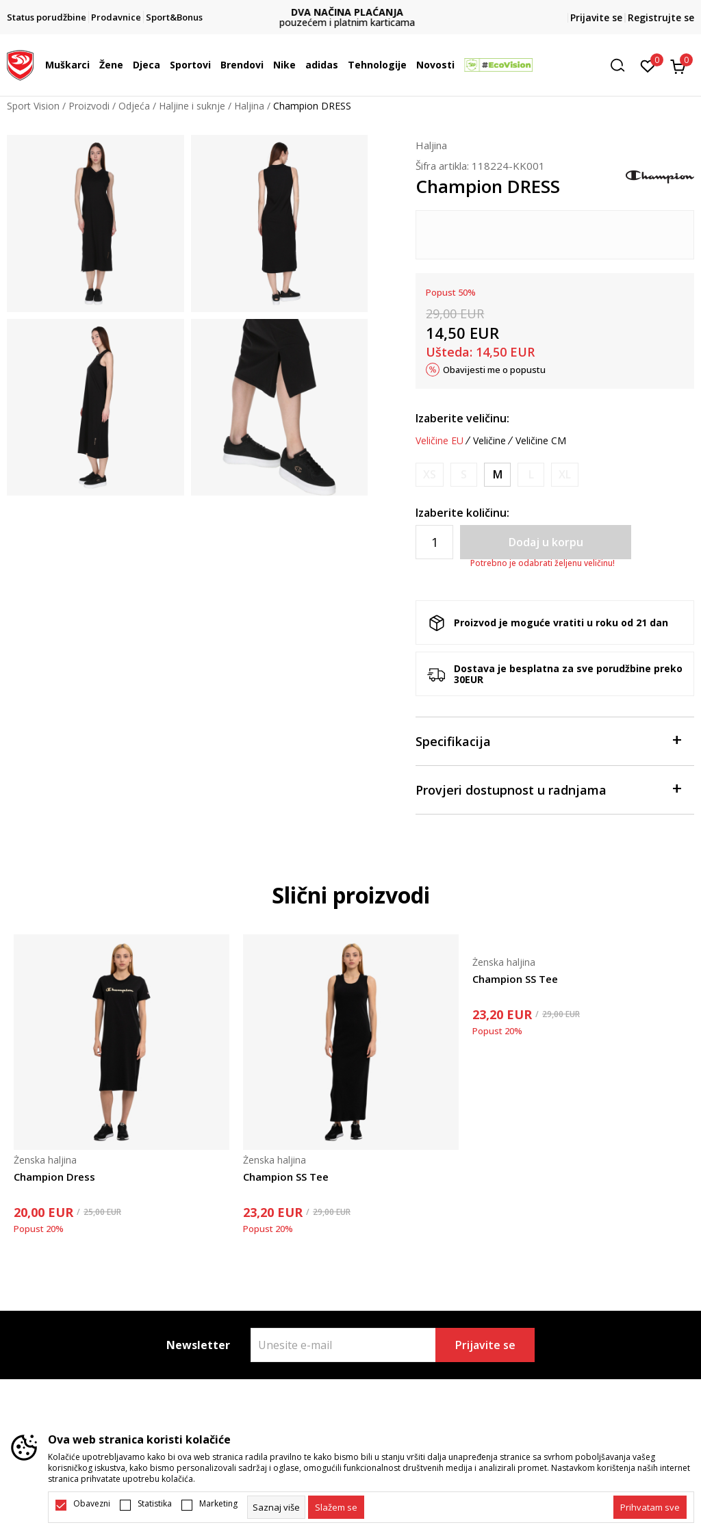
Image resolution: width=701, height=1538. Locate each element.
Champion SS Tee (286, 1176)
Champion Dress (54, 1176)
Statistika (155, 1504)
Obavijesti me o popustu (494, 369)
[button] (622, 65)
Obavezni (91, 1504)
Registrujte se (661, 17)
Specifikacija (548, 740)
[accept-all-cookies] (650, 1507)
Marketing (218, 1504)
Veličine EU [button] (439, 440)
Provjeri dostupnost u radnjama (548, 789)
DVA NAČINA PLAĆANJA (350, 12)
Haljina (249, 105)
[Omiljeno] (648, 65)
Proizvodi (89, 105)
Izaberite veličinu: (462, 418)
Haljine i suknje (192, 105)
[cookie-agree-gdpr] (336, 1507)
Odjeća (134, 105)
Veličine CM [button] (540, 440)
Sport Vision (33, 105)
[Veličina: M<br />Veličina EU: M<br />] (497, 475)
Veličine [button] (489, 440)
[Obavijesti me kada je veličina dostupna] (430, 475)
